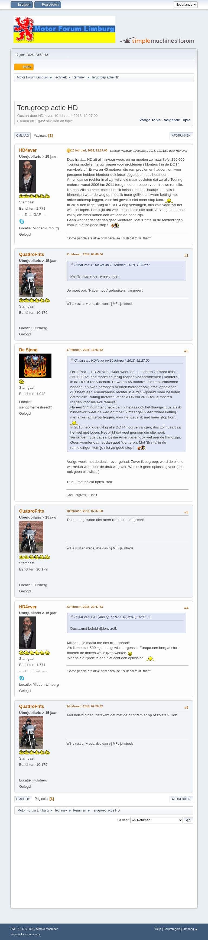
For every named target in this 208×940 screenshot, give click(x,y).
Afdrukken (181, 135)
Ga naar (122, 820)
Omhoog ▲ (190, 929)
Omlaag (22, 135)
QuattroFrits (31, 254)
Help (158, 929)
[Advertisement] (77, 92)
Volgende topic (177, 120)
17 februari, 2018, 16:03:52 (84, 349)
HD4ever (28, 150)
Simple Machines (47, 929)
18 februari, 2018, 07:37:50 (84, 511)
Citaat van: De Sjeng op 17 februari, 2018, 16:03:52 (112, 617)
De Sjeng (28, 350)
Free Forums (33, 934)
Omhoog (23, 799)
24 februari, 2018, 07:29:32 (84, 706)
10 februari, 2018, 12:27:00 (89, 150)
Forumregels (172, 929)
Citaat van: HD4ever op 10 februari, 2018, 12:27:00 (112, 265)
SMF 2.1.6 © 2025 (22, 929)
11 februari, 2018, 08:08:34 (84, 254)
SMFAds (15, 934)
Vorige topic (150, 120)
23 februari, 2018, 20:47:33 (84, 606)
